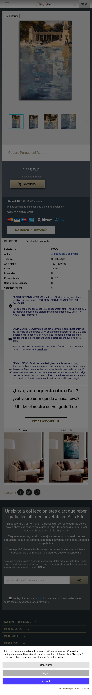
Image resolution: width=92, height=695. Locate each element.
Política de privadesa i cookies (74, 688)
